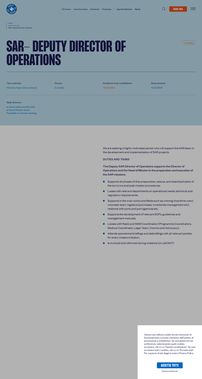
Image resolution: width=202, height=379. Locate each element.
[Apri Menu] (193, 9)
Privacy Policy (186, 353)
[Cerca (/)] (164, 9)
